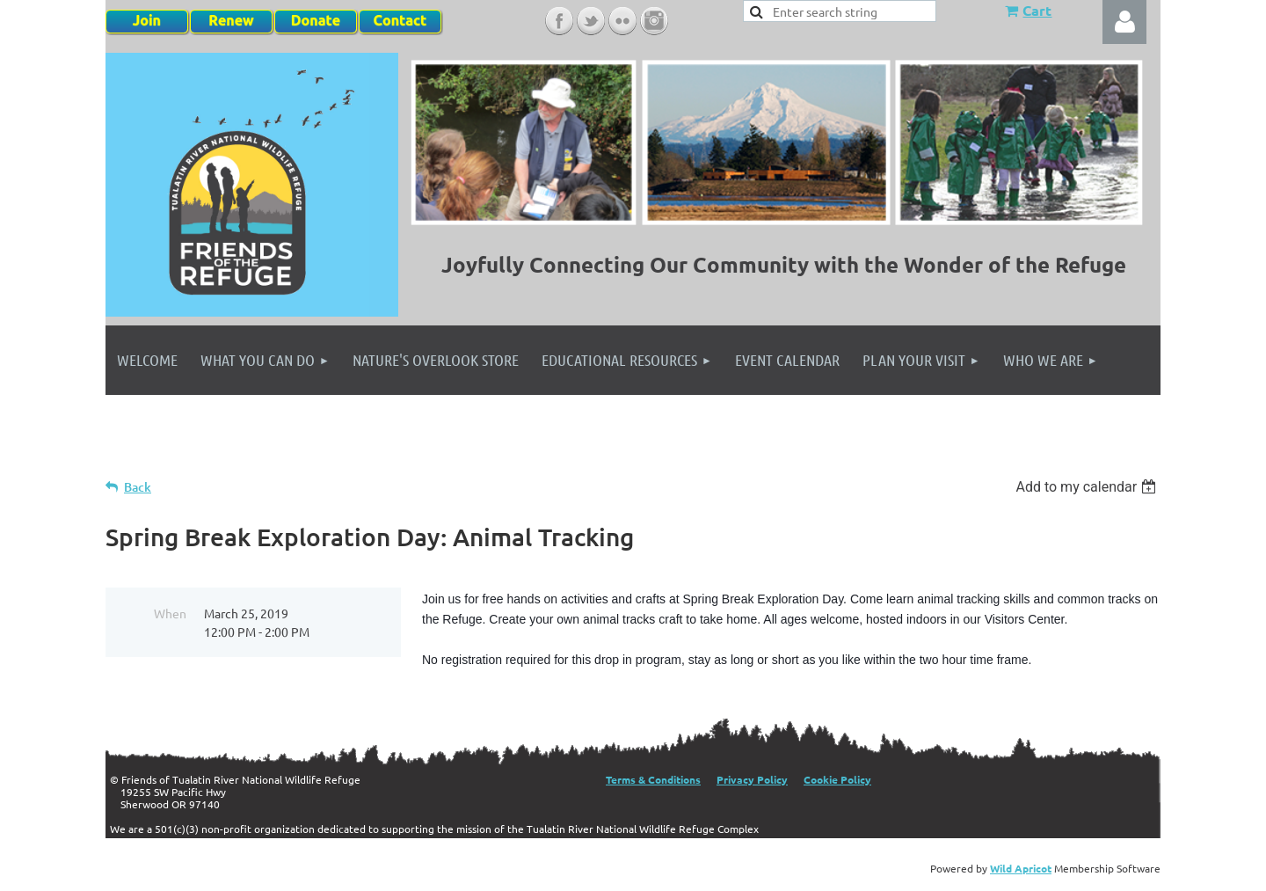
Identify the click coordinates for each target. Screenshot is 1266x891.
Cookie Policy (837, 779)
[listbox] (1087, 487)
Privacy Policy (752, 779)
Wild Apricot (1020, 868)
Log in (1124, 22)
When (170, 613)
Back (137, 486)
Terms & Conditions (653, 779)
